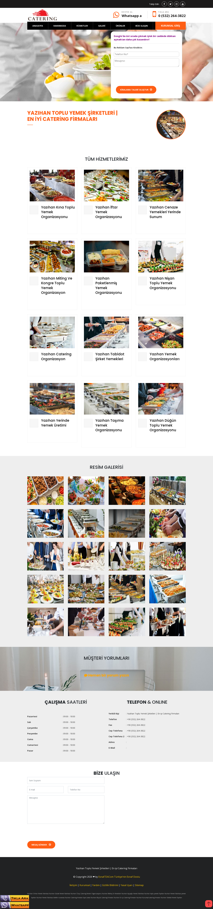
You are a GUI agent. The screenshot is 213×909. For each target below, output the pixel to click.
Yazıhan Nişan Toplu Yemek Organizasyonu (163, 283)
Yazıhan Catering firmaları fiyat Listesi (77, 898)
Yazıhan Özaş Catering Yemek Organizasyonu (86, 894)
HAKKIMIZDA (59, 25)
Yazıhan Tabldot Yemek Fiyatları (171, 898)
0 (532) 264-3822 (172, 15)
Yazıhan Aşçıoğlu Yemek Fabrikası (133, 894)
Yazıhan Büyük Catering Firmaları (102, 898)
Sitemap (139, 885)
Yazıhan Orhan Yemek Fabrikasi (38, 894)
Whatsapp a (132, 15)
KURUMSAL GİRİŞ (170, 25)
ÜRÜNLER (120, 25)
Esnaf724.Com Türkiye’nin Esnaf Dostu (119, 876)
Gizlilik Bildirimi (110, 885)
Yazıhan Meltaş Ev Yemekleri (111, 894)
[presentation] (135, 76)
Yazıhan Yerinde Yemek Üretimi (55, 423)
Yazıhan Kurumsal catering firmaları (148, 898)
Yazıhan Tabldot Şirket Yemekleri (109, 356)
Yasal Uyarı (126, 885)
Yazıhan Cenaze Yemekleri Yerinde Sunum (165, 212)
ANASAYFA (37, 25)
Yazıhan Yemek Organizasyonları (165, 356)
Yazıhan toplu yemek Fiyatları (154, 894)
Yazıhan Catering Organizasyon (56, 356)
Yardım (96, 885)
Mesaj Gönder (41, 844)
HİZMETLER (82, 25)
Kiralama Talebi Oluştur (136, 89)
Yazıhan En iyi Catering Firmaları (125, 898)
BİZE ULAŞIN (141, 25)
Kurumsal (85, 885)
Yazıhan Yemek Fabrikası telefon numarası (51, 898)
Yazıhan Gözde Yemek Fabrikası (59, 894)
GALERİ (101, 25)
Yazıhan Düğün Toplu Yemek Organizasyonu (163, 425)
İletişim (73, 885)
